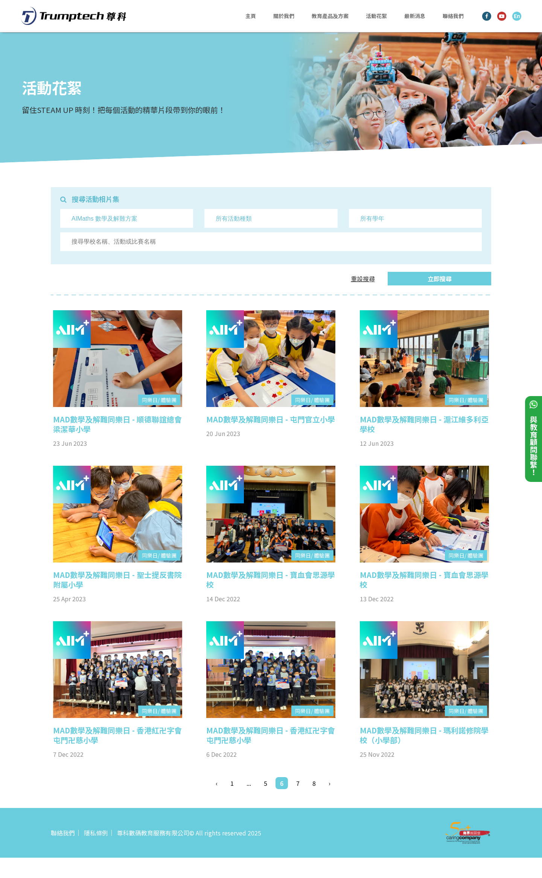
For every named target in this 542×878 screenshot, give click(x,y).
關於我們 (283, 16)
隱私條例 (96, 832)
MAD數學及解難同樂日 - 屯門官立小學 (270, 419)
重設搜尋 (363, 278)
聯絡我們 (453, 16)
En (517, 16)
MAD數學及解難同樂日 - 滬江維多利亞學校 (424, 424)
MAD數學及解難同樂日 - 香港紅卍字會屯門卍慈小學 (117, 735)
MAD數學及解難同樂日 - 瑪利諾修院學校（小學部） (424, 735)
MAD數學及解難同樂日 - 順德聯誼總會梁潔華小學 (117, 424)
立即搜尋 (440, 278)
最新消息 (414, 16)
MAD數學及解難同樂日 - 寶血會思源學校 (270, 580)
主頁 (250, 16)
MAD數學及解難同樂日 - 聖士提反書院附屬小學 (117, 580)
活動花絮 (376, 16)
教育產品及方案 (330, 16)
